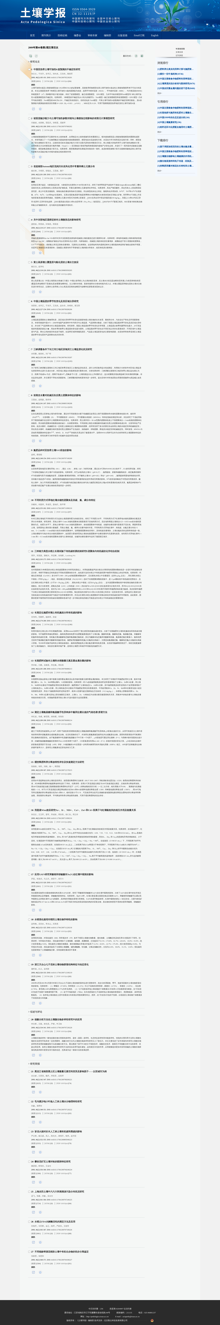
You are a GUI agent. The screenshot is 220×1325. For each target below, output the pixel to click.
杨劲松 (41, 354)
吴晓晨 (46, 665)
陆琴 (53, 1226)
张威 (40, 717)
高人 (47, 1136)
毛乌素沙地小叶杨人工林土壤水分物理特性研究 (58, 1101)
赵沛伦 (41, 267)
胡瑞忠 (48, 171)
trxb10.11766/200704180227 (61, 1260)
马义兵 (46, 879)
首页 (32, 35)
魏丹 (47, 1076)
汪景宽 (41, 1076)
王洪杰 (62, 74)
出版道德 (122, 35)
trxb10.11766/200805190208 (61, 403)
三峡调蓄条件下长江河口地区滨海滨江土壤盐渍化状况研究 (62, 349)
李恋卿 (53, 556)
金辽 (47, 1226)
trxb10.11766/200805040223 (61, 1140)
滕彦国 (34, 1166)
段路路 (34, 766)
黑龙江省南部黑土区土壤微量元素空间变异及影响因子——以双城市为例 (71, 1071)
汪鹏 (40, 665)
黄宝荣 (77, 306)
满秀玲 (39, 1106)
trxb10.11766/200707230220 (61, 1028)
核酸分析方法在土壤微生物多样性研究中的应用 (58, 1019)
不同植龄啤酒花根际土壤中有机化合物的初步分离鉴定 (62, 1252)
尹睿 (53, 1024)
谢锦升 (61, 1136)
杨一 (51, 766)
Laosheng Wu (70, 556)
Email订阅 (139, 35)
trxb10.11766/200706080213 (61, 669)
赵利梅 (34, 924)
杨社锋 (34, 171)
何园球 (41, 504)
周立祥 (75, 814)
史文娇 (34, 1076)
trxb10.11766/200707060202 (61, 126)
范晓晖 (41, 617)
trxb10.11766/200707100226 (61, 1230)
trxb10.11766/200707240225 (61, 1200)
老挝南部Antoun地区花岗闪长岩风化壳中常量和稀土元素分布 (64, 166)
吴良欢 (41, 924)
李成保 (53, 814)
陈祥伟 (48, 400)
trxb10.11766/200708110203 (61, 174)
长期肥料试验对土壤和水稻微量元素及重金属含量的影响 (63, 660)
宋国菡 (39, 556)
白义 (40, 969)
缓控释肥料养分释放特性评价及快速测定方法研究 (59, 762)
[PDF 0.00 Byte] (62, 81)
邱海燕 (48, 224)
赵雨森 (41, 400)
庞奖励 (34, 224)
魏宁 (62, 171)
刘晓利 (34, 504)
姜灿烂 (55, 504)
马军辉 (41, 1226)
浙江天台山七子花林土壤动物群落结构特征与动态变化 (62, 964)
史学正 (48, 74)
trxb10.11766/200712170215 (61, 770)
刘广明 (48, 354)
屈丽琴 (62, 123)
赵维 (33, 455)
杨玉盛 (41, 1136)
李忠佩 (53, 665)
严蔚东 (59, 1226)
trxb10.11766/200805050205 (61, 270)
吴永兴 (50, 1196)
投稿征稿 (62, 35)
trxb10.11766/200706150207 (61, 357)
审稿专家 (92, 35)
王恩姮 (34, 400)
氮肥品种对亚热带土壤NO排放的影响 (52, 450)
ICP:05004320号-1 (141, 1320)
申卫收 (59, 1024)
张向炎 (55, 74)
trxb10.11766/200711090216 (61, 818)
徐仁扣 (68, 814)
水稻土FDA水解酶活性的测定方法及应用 (55, 1221)
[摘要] (33, 81)
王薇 (40, 1024)
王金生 (48, 1166)
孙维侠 (70, 306)
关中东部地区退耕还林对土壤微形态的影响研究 (57, 220)
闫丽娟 (34, 123)
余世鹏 (34, 354)
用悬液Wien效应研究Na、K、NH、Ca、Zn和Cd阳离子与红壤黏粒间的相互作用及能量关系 (85, 810)
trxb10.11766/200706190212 (61, 621)
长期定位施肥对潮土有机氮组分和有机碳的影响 (58, 612)
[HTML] (47, 81)
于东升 (41, 74)
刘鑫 (33, 1106)
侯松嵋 (53, 717)
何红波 (34, 717)
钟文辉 (34, 1024)
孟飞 (33, 1196)
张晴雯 (55, 123)
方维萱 (41, 171)
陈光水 (53, 1136)
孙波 (54, 617)
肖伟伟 (34, 617)
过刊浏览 (179, 55)
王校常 (66, 1226)
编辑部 (107, 35)
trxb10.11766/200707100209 (61, 458)
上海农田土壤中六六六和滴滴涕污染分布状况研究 (59, 1191)
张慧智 (34, 306)
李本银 (34, 665)
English (154, 35)
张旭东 (61, 717)
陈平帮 (62, 504)
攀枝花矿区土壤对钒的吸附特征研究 (53, 1161)
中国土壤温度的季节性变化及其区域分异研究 (56, 301)
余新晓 (41, 123)
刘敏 (44, 1196)
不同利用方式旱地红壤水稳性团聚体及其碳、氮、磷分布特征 (65, 500)
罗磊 (33, 879)
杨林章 (48, 617)
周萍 (33, 556)
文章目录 (179, 52)
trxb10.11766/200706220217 (61, 882)
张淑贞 (39, 879)
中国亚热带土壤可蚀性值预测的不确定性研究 (56, 69)
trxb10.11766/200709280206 (61, 309)
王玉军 (41, 814)
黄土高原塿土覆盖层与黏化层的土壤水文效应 (56, 262)
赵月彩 (73, 1136)
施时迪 (34, 969)
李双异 (53, 1076)
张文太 (34, 74)
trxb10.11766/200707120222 (61, 1110)
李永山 (48, 924)
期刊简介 (46, 35)
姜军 (47, 814)
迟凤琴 (61, 1076)
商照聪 (57, 766)
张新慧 (34, 1256)
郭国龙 (55, 224)
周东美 (61, 665)
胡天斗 (61, 879)
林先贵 (46, 1024)
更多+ (159, 93)
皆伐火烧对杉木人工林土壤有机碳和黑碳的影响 (58, 1131)
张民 (40, 766)
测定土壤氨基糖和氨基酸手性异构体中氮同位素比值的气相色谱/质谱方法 (71, 712)
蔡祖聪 (39, 455)
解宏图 (46, 717)
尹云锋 (34, 1136)
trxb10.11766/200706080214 (61, 720)
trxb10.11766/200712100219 (61, 973)
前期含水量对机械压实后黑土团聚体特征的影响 (57, 395)
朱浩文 (34, 814)
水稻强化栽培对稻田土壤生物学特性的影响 (56, 919)
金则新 (46, 969)
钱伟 (67, 1136)
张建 (38, 1196)
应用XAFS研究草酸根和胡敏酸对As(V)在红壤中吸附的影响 (64, 874)
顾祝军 (70, 74)
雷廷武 (48, 123)
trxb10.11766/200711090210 (61, 508)
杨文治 (34, 267)
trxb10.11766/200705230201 (61, 77)
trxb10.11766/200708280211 (61, 559)
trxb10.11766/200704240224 (61, 1170)
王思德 (55, 171)
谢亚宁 (53, 879)
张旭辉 (61, 556)
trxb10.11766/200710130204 (61, 228)
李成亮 (48, 504)
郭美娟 (41, 224)
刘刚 (45, 766)
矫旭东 (41, 1166)
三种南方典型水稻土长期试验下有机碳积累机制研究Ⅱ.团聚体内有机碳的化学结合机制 (76, 551)
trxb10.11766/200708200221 (61, 1080)
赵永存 (62, 306)
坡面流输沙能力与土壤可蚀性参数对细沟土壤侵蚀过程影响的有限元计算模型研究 (74, 118)
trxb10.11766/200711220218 (61, 928)
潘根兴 (46, 556)
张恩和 (41, 1256)
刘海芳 (34, 1226)
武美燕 (55, 924)
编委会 (77, 35)
